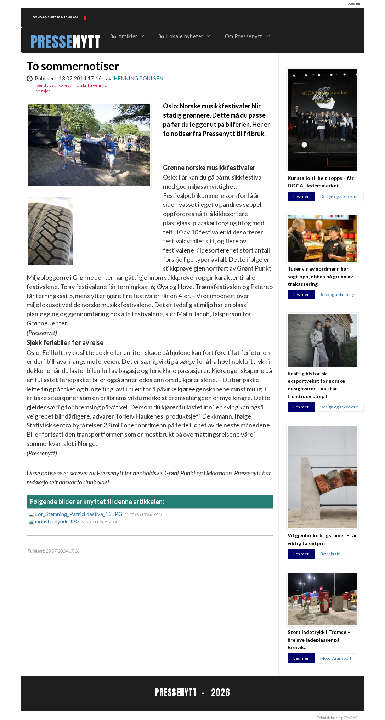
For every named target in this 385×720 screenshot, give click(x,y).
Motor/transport (335, 658)
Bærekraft (330, 553)
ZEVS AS (350, 717)
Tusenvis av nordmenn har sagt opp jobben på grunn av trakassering (320, 276)
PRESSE (51, 42)
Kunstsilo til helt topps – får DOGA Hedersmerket (321, 181)
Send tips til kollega (54, 85)
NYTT (87, 42)
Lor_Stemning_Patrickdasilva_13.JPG (79, 514)
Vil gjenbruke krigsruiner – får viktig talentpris (322, 539)
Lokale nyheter (184, 36)
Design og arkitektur (339, 196)
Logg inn (354, 3)
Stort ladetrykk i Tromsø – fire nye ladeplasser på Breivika (319, 639)
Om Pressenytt (247, 36)
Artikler (127, 36)
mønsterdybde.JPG (57, 521)
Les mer (301, 196)
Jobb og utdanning (337, 294)
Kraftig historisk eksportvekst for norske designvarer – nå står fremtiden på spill (316, 384)
